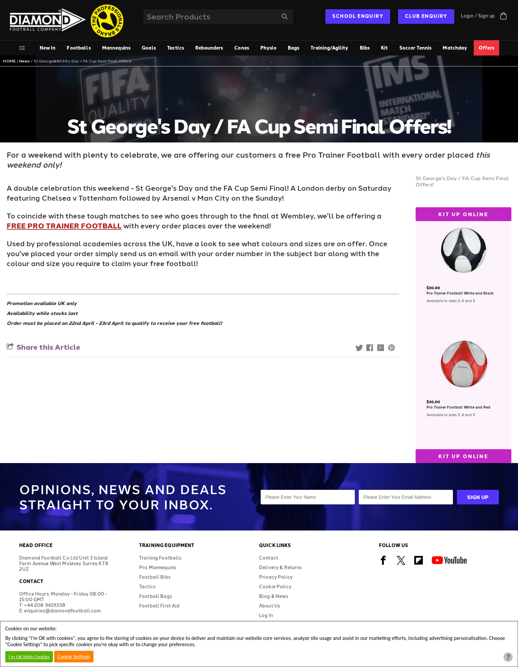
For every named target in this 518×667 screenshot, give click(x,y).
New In (48, 48)
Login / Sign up (478, 16)
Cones (241, 48)
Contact (268, 558)
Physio (268, 48)
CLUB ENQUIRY (426, 16)
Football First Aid (159, 605)
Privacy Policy (276, 577)
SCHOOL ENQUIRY (357, 16)
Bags (294, 48)
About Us (269, 605)
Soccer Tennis (415, 48)
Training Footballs (160, 558)
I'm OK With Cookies (29, 657)
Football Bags (155, 596)
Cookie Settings (73, 656)
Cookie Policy (275, 586)
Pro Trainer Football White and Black (460, 293)
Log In (266, 615)
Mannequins (116, 48)
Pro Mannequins (157, 567)
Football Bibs (154, 577)
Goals (149, 48)
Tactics (175, 48)
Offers (487, 48)
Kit (384, 48)
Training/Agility (329, 48)
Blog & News (273, 596)
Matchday (455, 48)
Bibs (365, 48)
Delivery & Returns (280, 567)
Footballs (79, 48)
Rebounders (209, 48)
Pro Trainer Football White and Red (458, 407)
